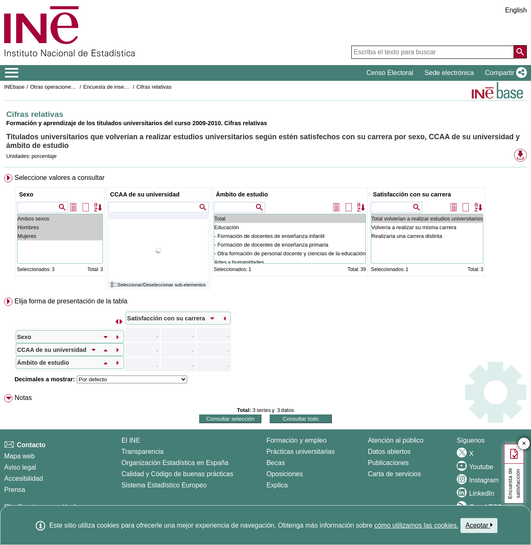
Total (289, 218)
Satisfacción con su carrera (412, 194)
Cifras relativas (154, 87)
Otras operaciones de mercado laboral (75, 87)
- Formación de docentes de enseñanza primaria (289, 244)
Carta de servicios (394, 473)
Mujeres (59, 236)
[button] (504, 72)
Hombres (59, 227)
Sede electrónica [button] (449, 72)
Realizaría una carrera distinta (427, 236)
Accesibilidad (23, 478)
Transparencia (143, 451)
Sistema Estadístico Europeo (164, 485)
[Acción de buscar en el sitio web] (520, 51)
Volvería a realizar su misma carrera (427, 227)
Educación (289, 227)
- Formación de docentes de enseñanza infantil (289, 236)
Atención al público (396, 440)
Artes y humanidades (289, 262)
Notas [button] (23, 397)
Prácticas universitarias (300, 451)
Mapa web (19, 456)
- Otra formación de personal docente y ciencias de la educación (289, 253)
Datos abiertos (389, 451)
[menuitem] (265, 233)
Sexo (26, 194)
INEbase (14, 87)
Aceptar (478, 525)
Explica (277, 485)
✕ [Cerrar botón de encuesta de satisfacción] (524, 443)
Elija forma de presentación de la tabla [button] (71, 301)
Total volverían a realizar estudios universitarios (427, 218)
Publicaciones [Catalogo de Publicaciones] (388, 462)
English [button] (516, 10)
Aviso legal (20, 467)
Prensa (14, 489)
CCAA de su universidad (144, 194)
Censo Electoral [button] (389, 72)
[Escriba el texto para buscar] (432, 52)
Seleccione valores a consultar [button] (60, 177)
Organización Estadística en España (175, 462)
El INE (131, 440)
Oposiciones (284, 473)
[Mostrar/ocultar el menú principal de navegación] (11, 72)
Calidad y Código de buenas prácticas (178, 473)
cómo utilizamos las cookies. (416, 525)
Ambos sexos (59, 218)
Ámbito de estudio (242, 194)
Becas (275, 462)
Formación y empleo (296, 440)
